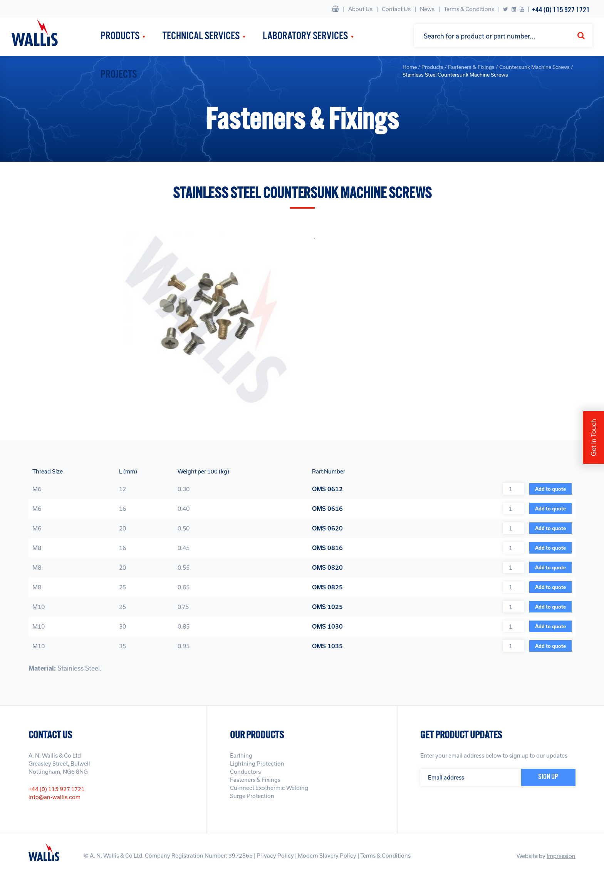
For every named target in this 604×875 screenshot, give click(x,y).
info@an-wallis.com (55, 797)
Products (120, 36)
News (427, 9)
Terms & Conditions (469, 9)
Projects (119, 75)
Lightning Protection (257, 763)
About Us (360, 9)
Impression (561, 856)
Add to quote (550, 489)
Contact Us (396, 9)
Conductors (245, 771)
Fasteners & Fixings (255, 779)
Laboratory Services (305, 36)
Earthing (241, 755)
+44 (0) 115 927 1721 (561, 10)
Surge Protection (252, 796)
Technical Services (201, 36)
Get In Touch (593, 437)
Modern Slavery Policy (327, 855)
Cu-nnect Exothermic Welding (269, 788)
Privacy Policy (275, 855)
